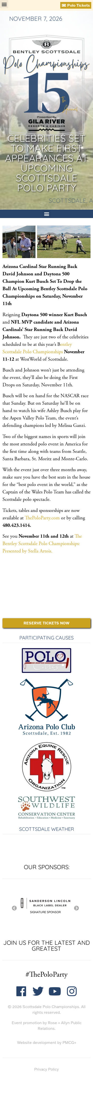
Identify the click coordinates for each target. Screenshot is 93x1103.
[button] (4, 4)
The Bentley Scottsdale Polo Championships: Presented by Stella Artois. (42, 543)
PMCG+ (69, 1042)
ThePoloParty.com (43, 518)
